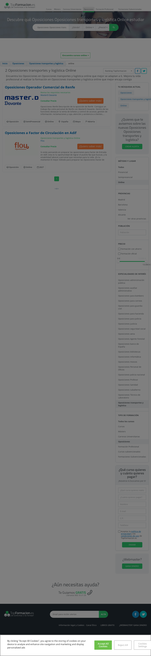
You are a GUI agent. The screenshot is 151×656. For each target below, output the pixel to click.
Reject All (123, 645)
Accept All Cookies (103, 645)
